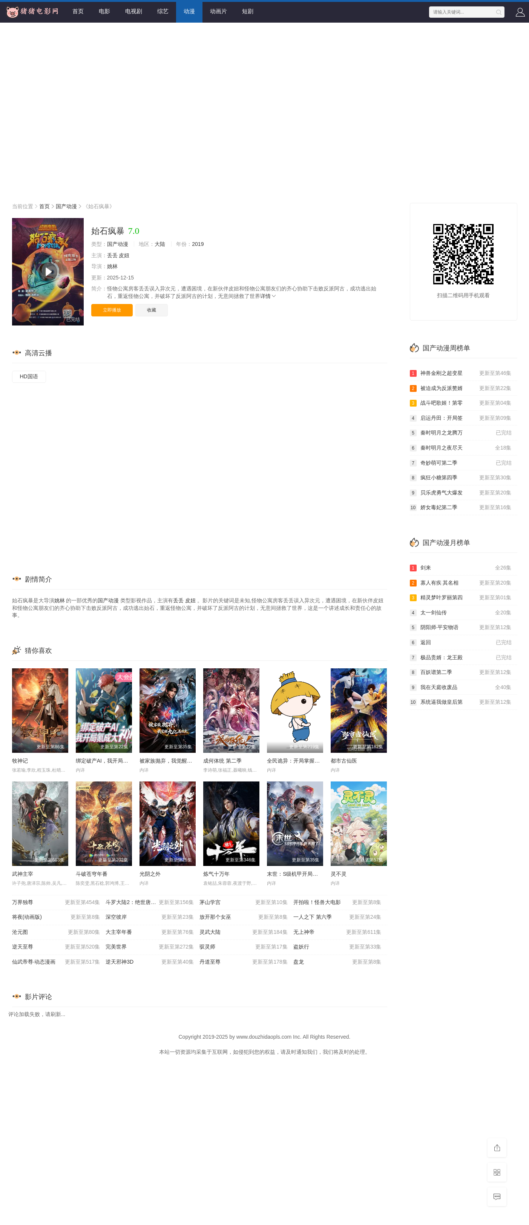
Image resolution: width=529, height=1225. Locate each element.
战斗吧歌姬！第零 (461, 403)
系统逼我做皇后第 (461, 702)
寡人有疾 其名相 (461, 583)
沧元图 (56, 932)
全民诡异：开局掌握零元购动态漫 (306, 761)
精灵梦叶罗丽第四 (461, 598)
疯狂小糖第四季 (461, 478)
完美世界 (150, 947)
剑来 (461, 568)
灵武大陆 (243, 932)
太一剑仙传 (461, 613)
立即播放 (112, 310)
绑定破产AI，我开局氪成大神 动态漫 (118, 761)
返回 (461, 642)
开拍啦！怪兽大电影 (337, 902)
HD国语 (29, 376)
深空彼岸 (150, 917)
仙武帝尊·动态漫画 (56, 962)
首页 (78, 11)
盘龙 (337, 962)
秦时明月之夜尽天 (461, 448)
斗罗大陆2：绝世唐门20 (150, 902)
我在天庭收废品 (461, 687)
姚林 (112, 266)
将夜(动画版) (56, 917)
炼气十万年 (216, 874)
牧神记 (20, 761)
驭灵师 (243, 947)
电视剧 (133, 11)
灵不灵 (339, 874)
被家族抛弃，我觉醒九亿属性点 (176, 761)
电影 (104, 11)
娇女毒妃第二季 (461, 507)
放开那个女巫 (243, 917)
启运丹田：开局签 (461, 418)
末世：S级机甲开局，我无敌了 (303, 874)
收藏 (151, 310)
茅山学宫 (243, 902)
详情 (268, 296)
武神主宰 (22, 874)
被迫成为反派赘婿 (461, 388)
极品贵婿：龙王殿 (461, 658)
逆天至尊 (56, 947)
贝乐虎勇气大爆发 (461, 493)
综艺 (163, 11)
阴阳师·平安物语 (461, 627)
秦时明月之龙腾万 (461, 433)
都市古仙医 (344, 761)
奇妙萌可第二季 (461, 463)
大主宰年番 (150, 932)
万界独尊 (56, 902)
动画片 (218, 11)
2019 (198, 244)
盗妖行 (337, 947)
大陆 (160, 244)
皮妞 (124, 255)
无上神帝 (337, 932)
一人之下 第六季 (337, 917)
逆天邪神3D (150, 962)
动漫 (189, 11)
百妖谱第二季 (461, 672)
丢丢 (112, 255)
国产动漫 (66, 206)
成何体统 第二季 (222, 761)
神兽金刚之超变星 (461, 373)
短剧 (247, 11)
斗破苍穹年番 (91, 874)
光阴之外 (150, 874)
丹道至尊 (243, 962)
